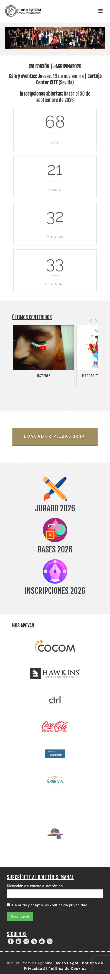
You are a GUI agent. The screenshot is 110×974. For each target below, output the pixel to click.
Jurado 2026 (55, 508)
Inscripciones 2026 (55, 591)
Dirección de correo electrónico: (35, 886)
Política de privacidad (68, 905)
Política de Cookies (67, 969)
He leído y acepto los (47, 905)
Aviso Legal (67, 963)
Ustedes (44, 376)
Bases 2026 (55, 549)
